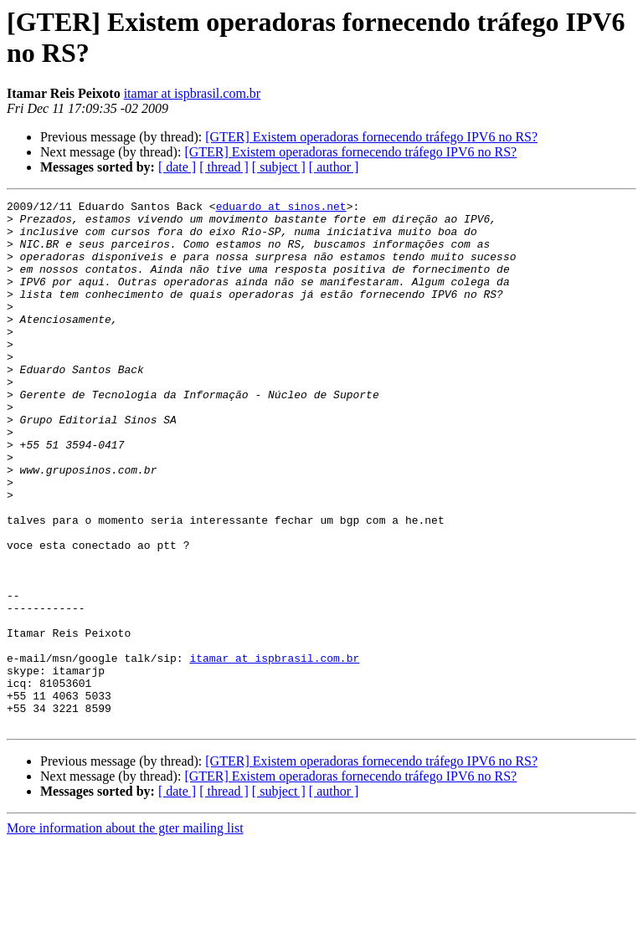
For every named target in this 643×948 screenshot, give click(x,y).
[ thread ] (224, 167)
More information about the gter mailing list (125, 933)
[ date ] (177, 167)
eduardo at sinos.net (281, 208)
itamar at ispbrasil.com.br (192, 93)
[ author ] (334, 167)
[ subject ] (279, 167)
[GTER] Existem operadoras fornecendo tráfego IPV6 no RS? (371, 137)
